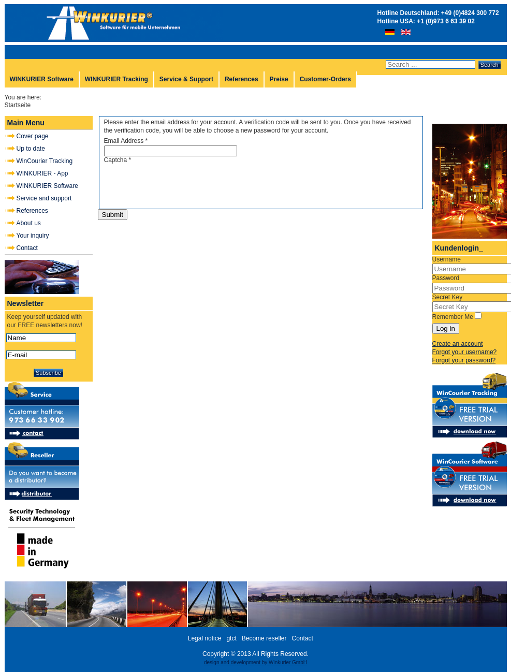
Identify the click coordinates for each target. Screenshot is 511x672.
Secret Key (447, 297)
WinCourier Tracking (45, 161)
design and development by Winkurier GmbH (255, 662)
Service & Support (186, 79)
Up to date (31, 148)
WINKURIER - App (42, 173)
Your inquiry (33, 235)
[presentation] (182, 184)
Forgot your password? (464, 360)
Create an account (457, 343)
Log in (445, 328)
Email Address (126, 140)
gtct (231, 638)
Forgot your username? (464, 352)
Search (489, 65)
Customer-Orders (325, 79)
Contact (27, 248)
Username (446, 259)
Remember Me (452, 316)
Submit (112, 214)
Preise (279, 79)
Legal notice (205, 638)
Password (446, 278)
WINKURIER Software (42, 79)
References (241, 79)
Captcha (118, 160)
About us (29, 223)
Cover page (33, 136)
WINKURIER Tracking (116, 79)
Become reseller (264, 638)
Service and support (44, 198)
